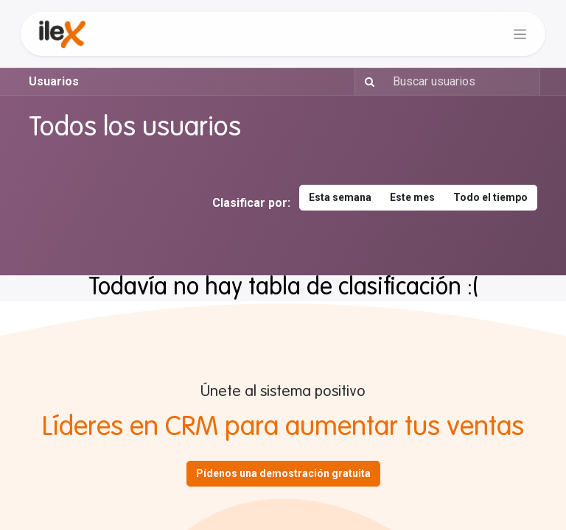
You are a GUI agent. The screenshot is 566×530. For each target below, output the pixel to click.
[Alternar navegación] (520, 34)
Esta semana (340, 197)
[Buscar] (366, 81)
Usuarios (54, 81)
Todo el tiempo (490, 197)
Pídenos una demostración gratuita (283, 473)
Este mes (412, 197)
